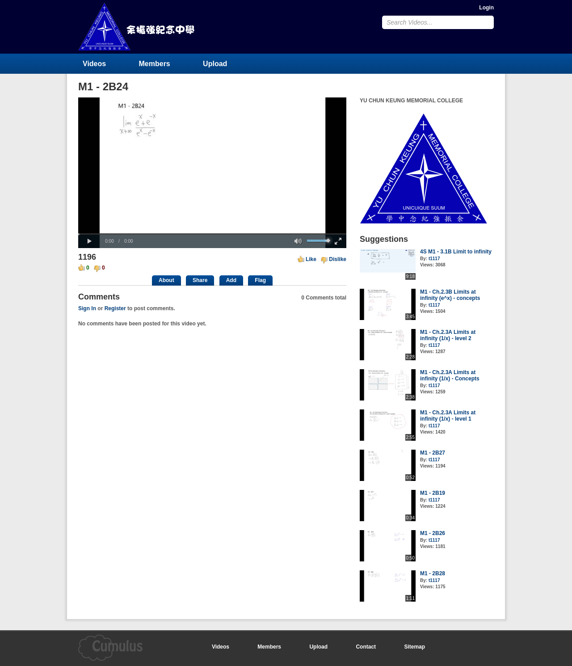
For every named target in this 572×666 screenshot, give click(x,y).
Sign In (87, 308)
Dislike (337, 259)
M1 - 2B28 (432, 573)
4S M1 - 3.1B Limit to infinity (456, 252)
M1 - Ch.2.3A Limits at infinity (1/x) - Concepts (449, 375)
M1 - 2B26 (432, 533)
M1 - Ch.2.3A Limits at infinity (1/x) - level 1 (447, 415)
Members (154, 63)
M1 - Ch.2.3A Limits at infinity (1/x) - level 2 (447, 335)
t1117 (434, 258)
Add (231, 280)
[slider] (212, 234)
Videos (94, 63)
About (166, 280)
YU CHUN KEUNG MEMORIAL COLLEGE (137, 27)
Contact (366, 647)
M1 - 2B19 (432, 493)
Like (311, 259)
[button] (89, 241)
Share (200, 280)
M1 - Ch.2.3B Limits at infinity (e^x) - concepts (450, 295)
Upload (215, 63)
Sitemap (414, 647)
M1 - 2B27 (432, 453)
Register (115, 308)
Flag (260, 280)
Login (486, 7)
